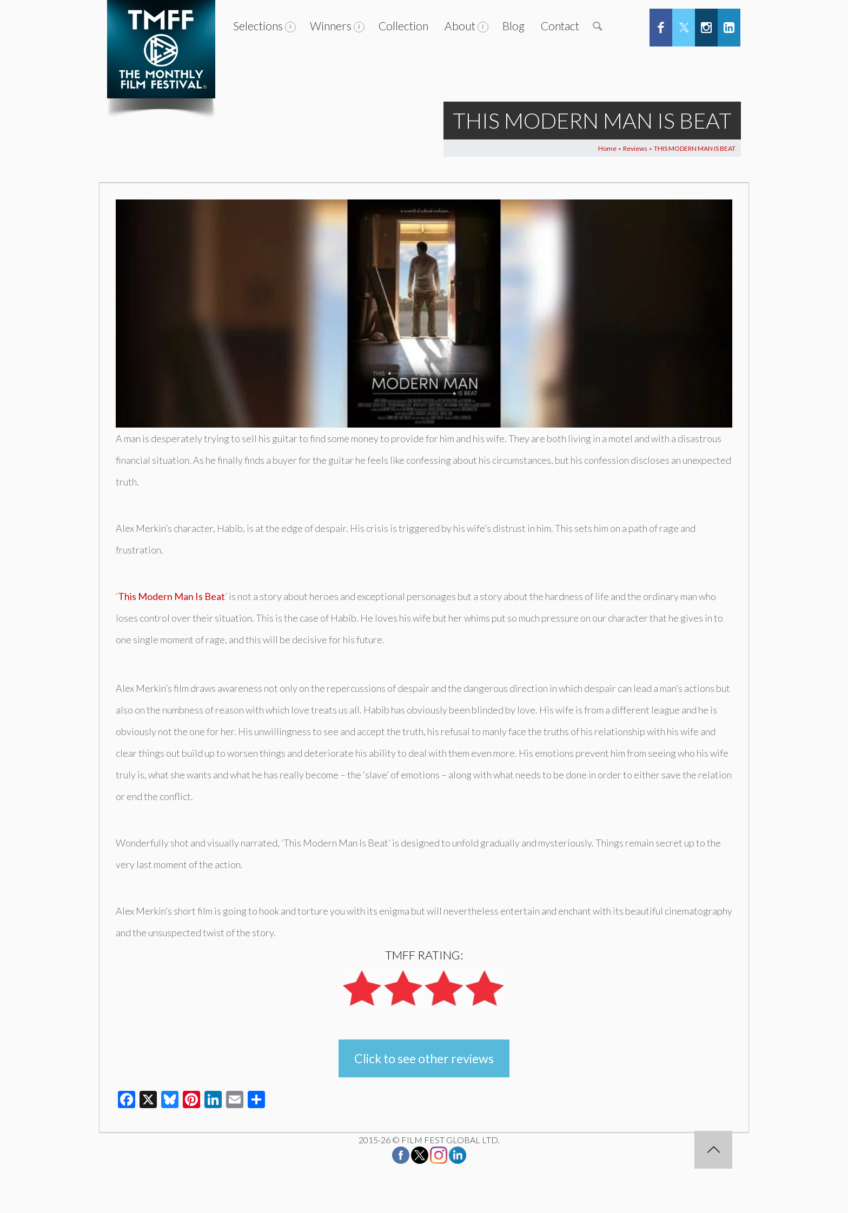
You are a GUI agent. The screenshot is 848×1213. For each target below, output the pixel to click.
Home (607, 148)
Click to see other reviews (424, 1058)
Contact (560, 25)
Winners (331, 25)
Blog (513, 25)
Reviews (635, 148)
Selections (258, 25)
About (460, 25)
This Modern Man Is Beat (171, 596)
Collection (403, 25)
